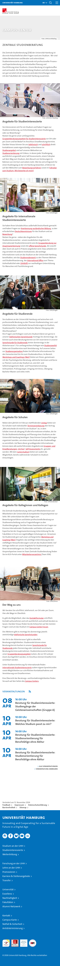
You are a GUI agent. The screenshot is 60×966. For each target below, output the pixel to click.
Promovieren (8, 871)
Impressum (19, 805)
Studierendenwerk (28, 257)
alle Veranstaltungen (48, 766)
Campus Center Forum (38, 627)
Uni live (21, 449)
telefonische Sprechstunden (25, 634)
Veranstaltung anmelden (47, 769)
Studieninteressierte (12, 850)
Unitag (44, 423)
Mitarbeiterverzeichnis (31, 554)
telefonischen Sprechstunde (20, 336)
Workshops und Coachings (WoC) (16, 357)
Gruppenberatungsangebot (19, 654)
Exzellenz (7, 893)
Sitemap (23, 807)
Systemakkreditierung (32, 940)
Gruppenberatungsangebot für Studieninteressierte (24, 138)
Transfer (6, 880)
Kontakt (6, 915)
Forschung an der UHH (13, 863)
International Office (35, 260)
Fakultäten (7, 902)
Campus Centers (32, 681)
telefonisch (33, 144)
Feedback (6, 805)
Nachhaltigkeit (9, 897)
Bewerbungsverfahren (31, 167)
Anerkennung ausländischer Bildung (36, 228)
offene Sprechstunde (37, 246)
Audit (13, 940)
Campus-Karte (9, 919)
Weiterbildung (9, 854)
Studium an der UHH (12, 845)
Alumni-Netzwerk (11, 906)
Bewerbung (7, 234)
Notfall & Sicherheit (12, 924)
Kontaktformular (37, 618)
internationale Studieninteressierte (17, 667)
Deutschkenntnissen (23, 231)
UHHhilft (24, 263)
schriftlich (46, 144)
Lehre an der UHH (11, 867)
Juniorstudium (23, 452)
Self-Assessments (33, 449)
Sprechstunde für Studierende (15, 342)
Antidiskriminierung (12, 928)
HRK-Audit (22, 942)
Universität (8, 889)
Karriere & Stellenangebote (16, 876)
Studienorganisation (14, 351)
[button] (44, 2)
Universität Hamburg (12, 2)
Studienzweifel (50, 345)
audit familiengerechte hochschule (6, 943)
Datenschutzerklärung (37, 805)
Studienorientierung (10, 153)
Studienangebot (9, 150)
